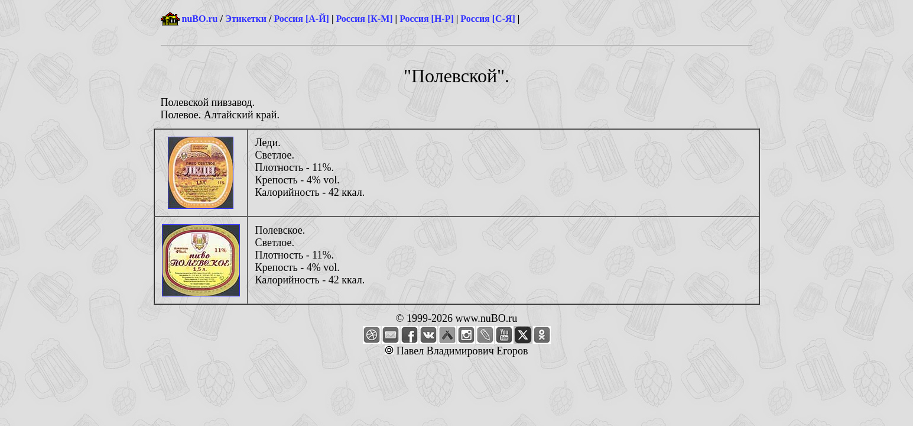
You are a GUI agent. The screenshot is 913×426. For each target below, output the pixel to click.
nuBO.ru (200, 19)
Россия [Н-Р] (426, 19)
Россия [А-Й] (301, 19)
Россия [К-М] (364, 19)
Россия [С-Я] (487, 19)
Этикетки (246, 19)
